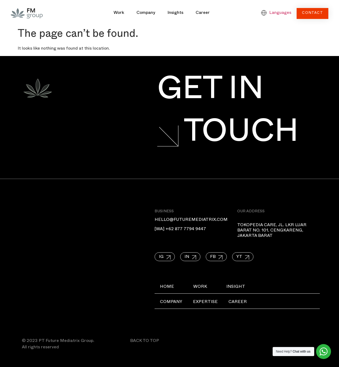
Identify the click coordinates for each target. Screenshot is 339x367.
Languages (280, 13)
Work (119, 13)
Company (145, 13)
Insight (235, 287)
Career (203, 13)
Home (167, 287)
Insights (175, 13)
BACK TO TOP (144, 341)
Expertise (205, 302)
